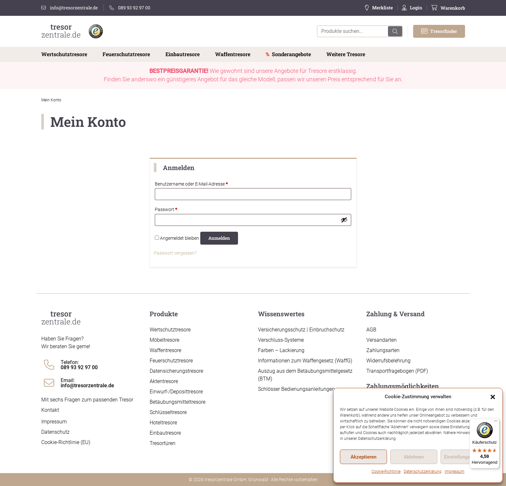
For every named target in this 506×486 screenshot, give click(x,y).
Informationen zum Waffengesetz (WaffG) (305, 361)
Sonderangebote (291, 54)
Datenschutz (55, 432)
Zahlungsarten (383, 350)
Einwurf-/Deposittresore (176, 392)
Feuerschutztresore (126, 54)
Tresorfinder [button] (439, 31)
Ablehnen (414, 457)
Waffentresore (232, 54)
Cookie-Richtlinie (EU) (65, 442)
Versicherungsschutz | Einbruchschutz (301, 330)
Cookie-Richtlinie (386, 471)
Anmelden (219, 238)
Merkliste (382, 8)
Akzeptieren (363, 457)
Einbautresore (182, 54)
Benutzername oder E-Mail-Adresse (203, 184)
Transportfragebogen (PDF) (397, 371)
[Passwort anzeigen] (344, 219)
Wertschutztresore (64, 54)
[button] (493, 396)
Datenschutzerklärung (423, 471)
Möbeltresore (164, 340)
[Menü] (496, 422)
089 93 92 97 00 (129, 7)
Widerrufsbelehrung (388, 361)
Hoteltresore (163, 423)
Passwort (177, 209)
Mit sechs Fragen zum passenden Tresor (87, 400)
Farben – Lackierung (281, 350)
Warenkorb (453, 8)
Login (416, 8)
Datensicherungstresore (176, 371)
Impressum (454, 471)
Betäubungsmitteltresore (177, 402)
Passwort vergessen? (175, 253)
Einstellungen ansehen (468, 457)
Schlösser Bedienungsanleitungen (296, 389)
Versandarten (381, 340)
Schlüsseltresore (168, 412)
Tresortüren (162, 443)
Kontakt (50, 410)
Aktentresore (164, 381)
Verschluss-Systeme (281, 340)
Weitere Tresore (345, 54)
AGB (371, 330)
